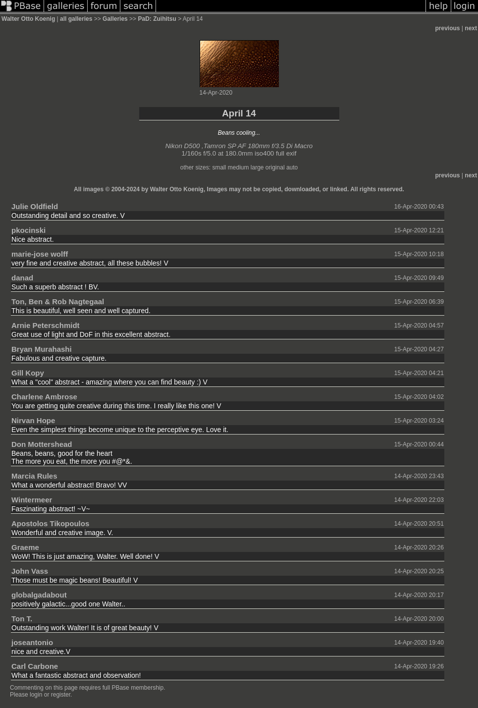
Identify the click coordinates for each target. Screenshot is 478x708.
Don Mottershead (41, 444)
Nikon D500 (182, 146)
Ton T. (21, 618)
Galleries (115, 18)
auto (292, 167)
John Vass (29, 571)
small (219, 167)
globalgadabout (39, 595)
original (275, 167)
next (471, 28)
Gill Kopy (27, 373)
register (60, 694)
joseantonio (32, 642)
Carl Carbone (34, 666)
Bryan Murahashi (41, 349)
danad (22, 277)
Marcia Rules (34, 476)
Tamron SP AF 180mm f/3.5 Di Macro (258, 146)
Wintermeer (31, 499)
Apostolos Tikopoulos (50, 523)
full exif (286, 153)
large (257, 167)
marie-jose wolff (39, 254)
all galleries (76, 18)
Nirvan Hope (33, 420)
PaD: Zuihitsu (157, 18)
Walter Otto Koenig (28, 18)
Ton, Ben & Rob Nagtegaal (57, 301)
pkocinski (28, 230)
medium (238, 167)
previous (447, 28)
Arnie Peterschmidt (45, 325)
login (36, 694)
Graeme (25, 547)
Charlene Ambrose (44, 396)
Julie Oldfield (34, 206)
